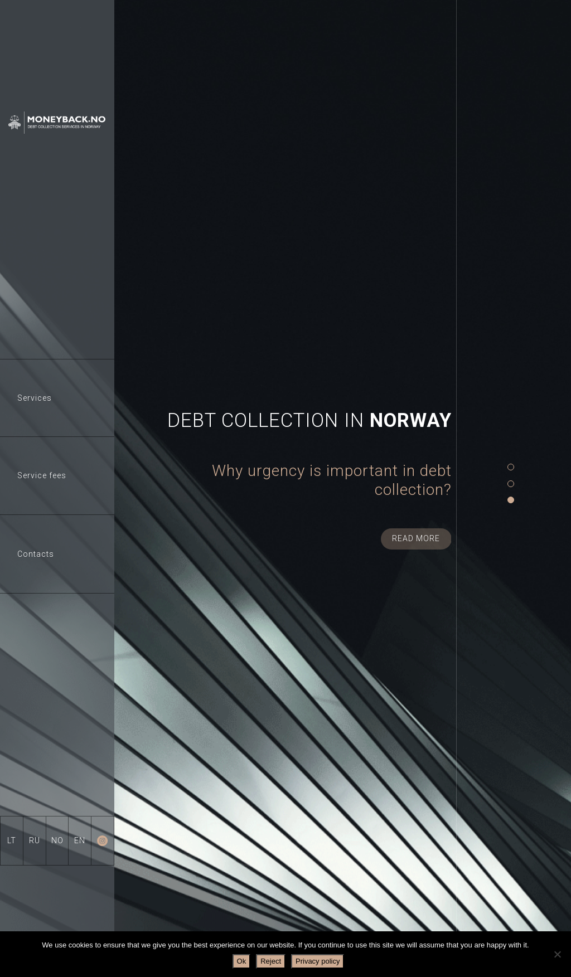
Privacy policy (318, 961)
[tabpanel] (283, 479)
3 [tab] (511, 500)
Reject (270, 961)
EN (79, 840)
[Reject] (557, 954)
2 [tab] (511, 484)
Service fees (41, 475)
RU (34, 840)
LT (11, 840)
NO (57, 840)
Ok (241, 961)
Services (34, 397)
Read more (416, 538)
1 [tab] (511, 467)
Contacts (35, 554)
